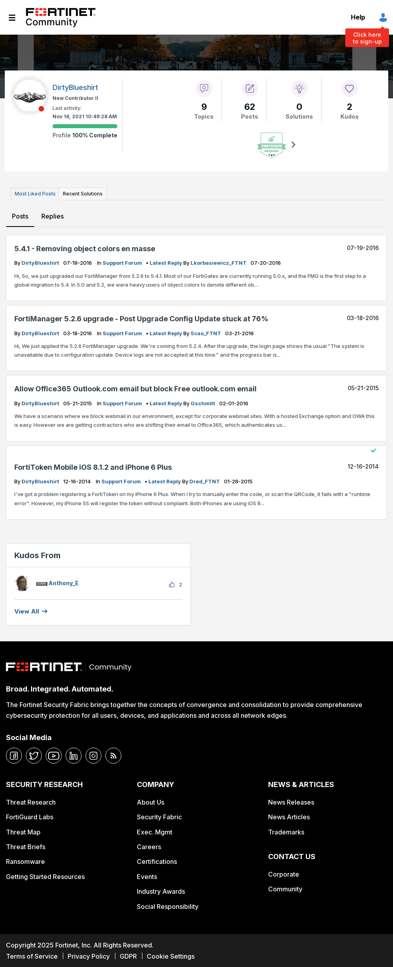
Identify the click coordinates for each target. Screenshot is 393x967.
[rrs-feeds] (113, 755)
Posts (20, 215)
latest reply (166, 262)
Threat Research (31, 801)
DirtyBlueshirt (40, 262)
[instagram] (93, 755)
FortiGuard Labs (29, 816)
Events (147, 875)
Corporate (283, 873)
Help (358, 17)
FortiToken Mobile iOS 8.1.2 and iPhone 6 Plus (93, 466)
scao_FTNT (206, 332)
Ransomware (25, 861)
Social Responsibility (167, 905)
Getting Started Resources (45, 875)
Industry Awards (161, 891)
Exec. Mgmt (154, 831)
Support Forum (123, 262)
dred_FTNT (205, 480)
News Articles (289, 816)
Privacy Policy (89, 955)
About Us (150, 801)
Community (285, 888)
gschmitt (203, 402)
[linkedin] (74, 755)
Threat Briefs (25, 846)
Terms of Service (32, 955)
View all (26, 610)
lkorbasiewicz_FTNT (219, 262)
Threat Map (23, 831)
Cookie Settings (171, 955)
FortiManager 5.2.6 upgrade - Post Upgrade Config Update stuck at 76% (141, 318)
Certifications (157, 861)
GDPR (128, 955)
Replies (52, 215)
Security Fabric (159, 816)
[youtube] (54, 755)
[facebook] (14, 755)
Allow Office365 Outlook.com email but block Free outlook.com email (135, 388)
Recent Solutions (81, 193)
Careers (149, 846)
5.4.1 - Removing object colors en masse (84, 247)
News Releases (291, 801)
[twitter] (34, 755)
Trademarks (286, 831)
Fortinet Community (60, 17)
